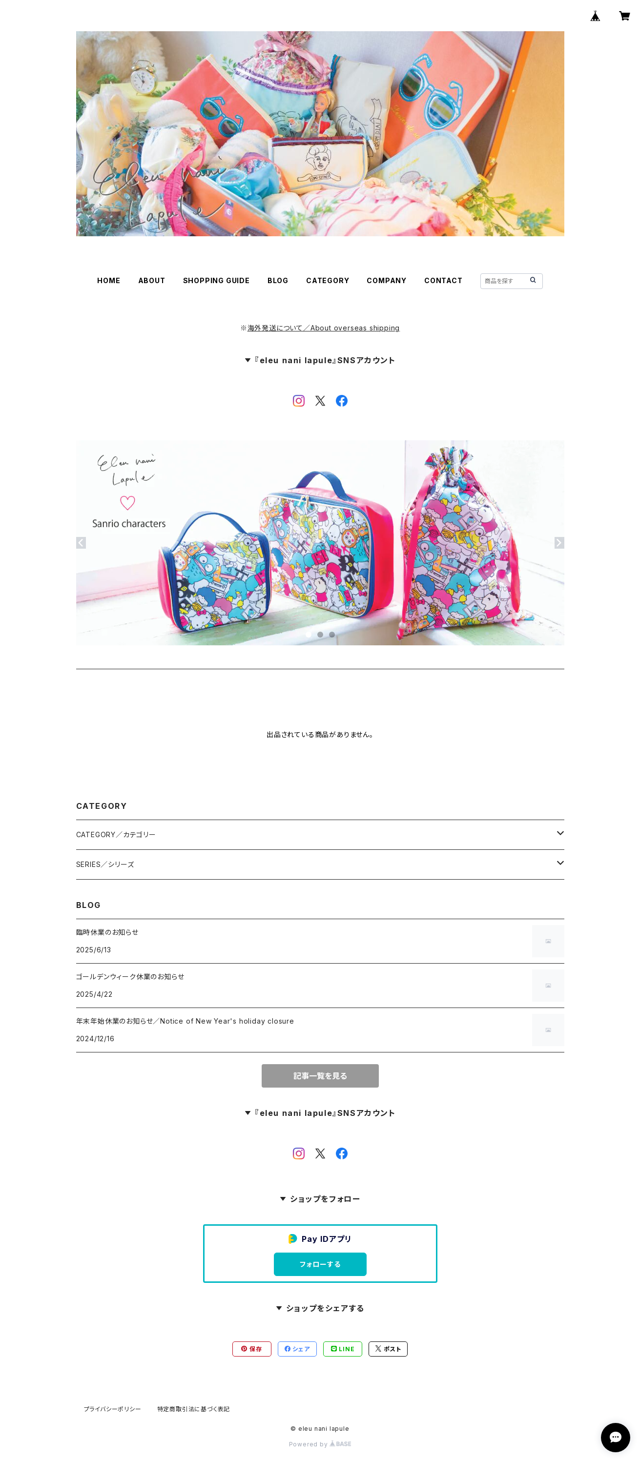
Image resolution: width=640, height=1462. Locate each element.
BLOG (278, 280)
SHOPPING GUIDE (216, 280)
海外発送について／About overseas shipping (324, 328)
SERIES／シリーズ (105, 864)
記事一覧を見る (320, 1076)
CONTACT (443, 280)
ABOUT (151, 280)
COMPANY (387, 280)
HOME (108, 280)
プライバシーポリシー (113, 1409)
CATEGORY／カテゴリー (116, 834)
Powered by (320, 1444)
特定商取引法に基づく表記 (193, 1409)
